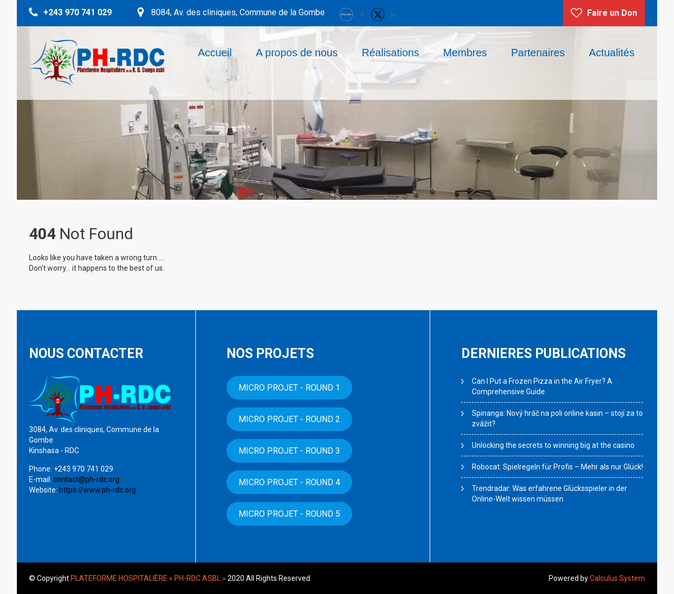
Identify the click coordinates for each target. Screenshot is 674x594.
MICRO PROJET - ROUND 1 (289, 388)
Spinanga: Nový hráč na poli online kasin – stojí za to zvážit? (557, 418)
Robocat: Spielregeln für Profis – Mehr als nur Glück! (557, 467)
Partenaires (537, 52)
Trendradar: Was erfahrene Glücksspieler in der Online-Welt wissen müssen (549, 493)
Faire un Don (612, 13)
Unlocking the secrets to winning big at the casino (553, 445)
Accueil (215, 52)
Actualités (612, 52)
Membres (465, 52)
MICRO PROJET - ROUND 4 (289, 482)
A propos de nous (297, 52)
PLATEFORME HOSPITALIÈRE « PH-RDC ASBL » (148, 578)
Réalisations (390, 52)
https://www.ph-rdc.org (96, 490)
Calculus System (617, 578)
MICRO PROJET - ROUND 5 (289, 514)
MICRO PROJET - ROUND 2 (289, 419)
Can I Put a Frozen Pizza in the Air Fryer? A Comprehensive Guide (542, 386)
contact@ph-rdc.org (86, 479)
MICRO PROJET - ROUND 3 (289, 451)
